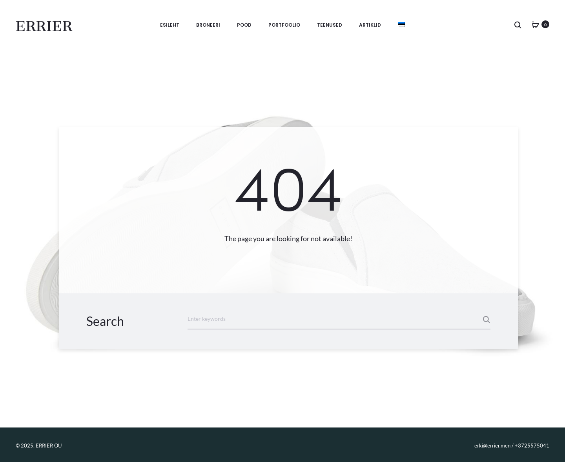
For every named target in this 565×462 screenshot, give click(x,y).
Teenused (329, 25)
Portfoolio (284, 25)
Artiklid (370, 25)
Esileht (169, 25)
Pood (244, 25)
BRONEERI (208, 25)
